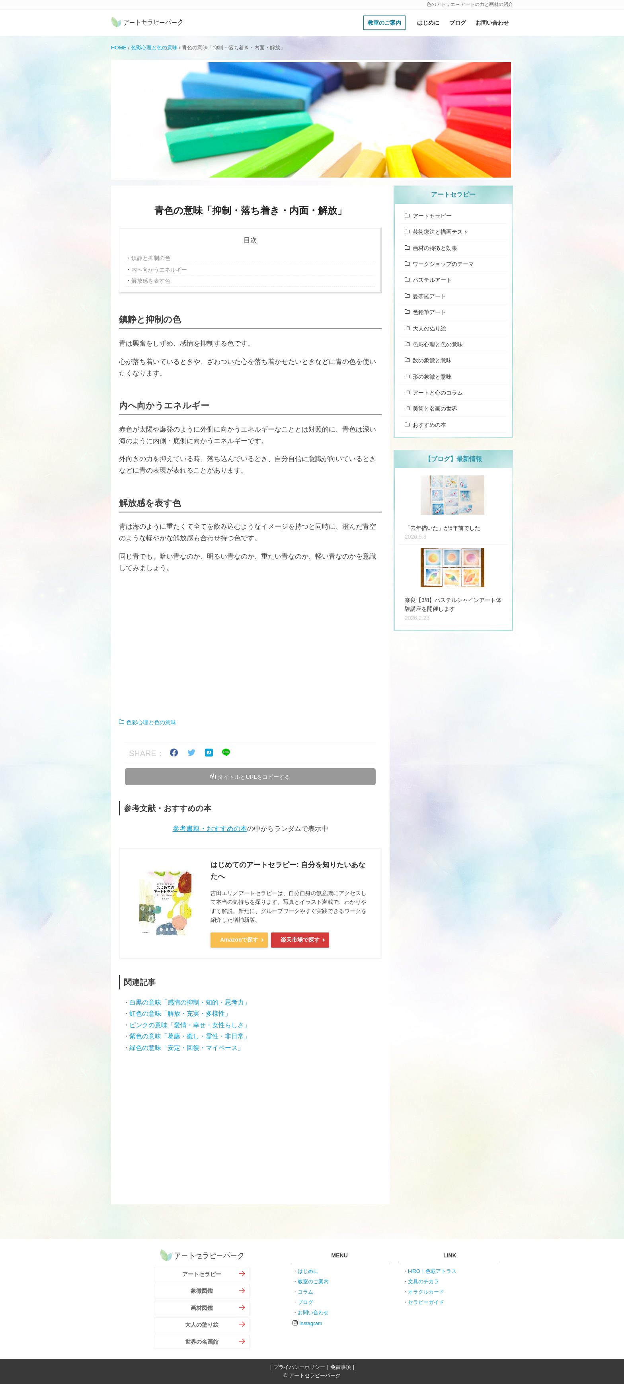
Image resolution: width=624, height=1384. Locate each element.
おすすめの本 (429, 425)
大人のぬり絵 (429, 328)
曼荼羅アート (429, 296)
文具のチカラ (423, 1281)
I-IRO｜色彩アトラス (432, 1271)
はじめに (428, 23)
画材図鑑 (202, 1308)
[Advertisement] (250, 646)
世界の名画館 (201, 1342)
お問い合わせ (492, 23)
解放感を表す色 (150, 281)
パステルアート (432, 280)
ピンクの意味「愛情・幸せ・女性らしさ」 (189, 1025)
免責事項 (340, 1367)
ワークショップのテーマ (443, 264)
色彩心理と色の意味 (154, 48)
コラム (305, 1292)
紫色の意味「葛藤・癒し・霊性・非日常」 (189, 1036)
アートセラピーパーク (147, 23)
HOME (119, 48)
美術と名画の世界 (435, 408)
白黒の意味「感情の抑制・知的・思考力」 (189, 1002)
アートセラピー (432, 216)
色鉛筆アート (429, 312)
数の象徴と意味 (432, 360)
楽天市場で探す (300, 939)
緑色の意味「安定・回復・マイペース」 (186, 1047)
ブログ (457, 23)
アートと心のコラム (438, 392)
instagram (311, 1323)
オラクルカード (426, 1292)
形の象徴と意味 (432, 376)
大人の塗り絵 (201, 1324)
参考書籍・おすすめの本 (210, 829)
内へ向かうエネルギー (159, 269)
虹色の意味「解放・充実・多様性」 (180, 1013)
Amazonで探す (239, 939)
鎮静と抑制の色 (150, 258)
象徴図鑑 (202, 1291)
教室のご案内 (384, 23)
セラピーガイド (426, 1302)
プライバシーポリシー (299, 1367)
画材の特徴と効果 (435, 248)
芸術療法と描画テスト (440, 232)
